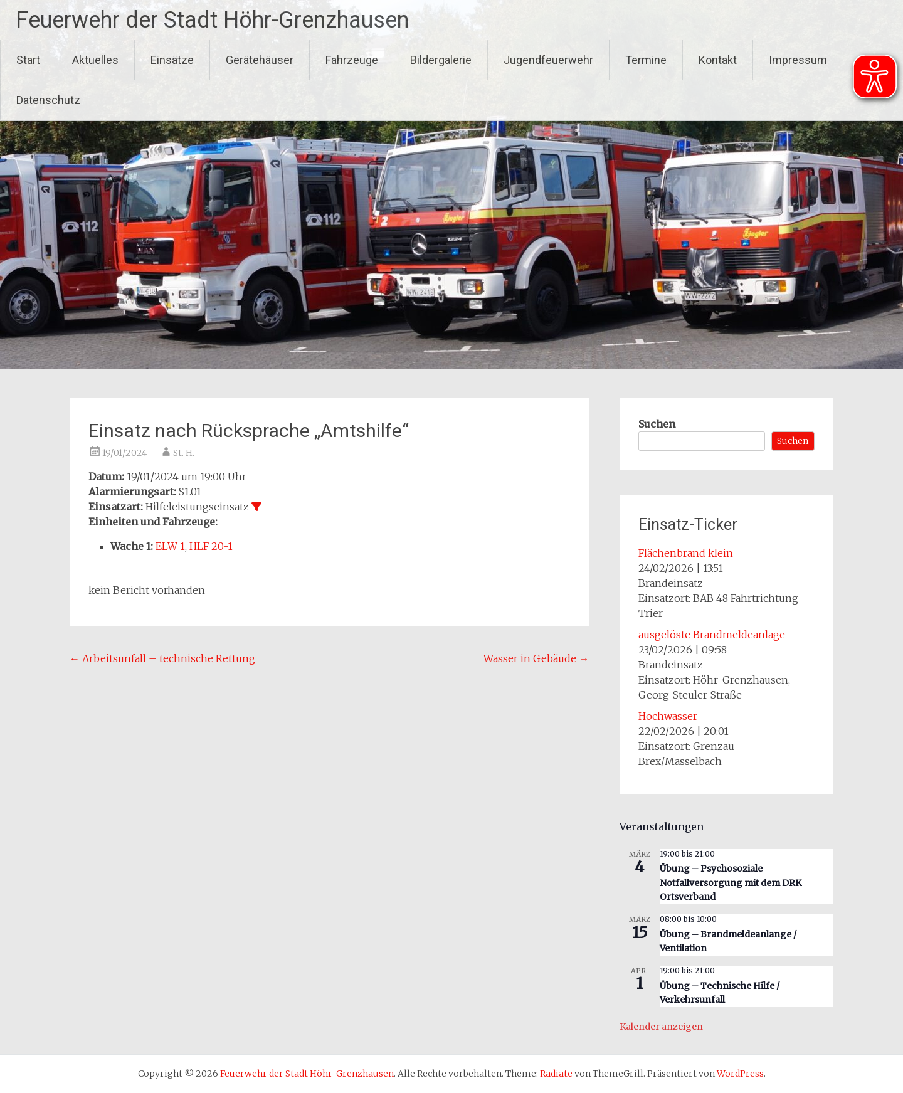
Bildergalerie (441, 59)
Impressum (798, 59)
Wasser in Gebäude (536, 658)
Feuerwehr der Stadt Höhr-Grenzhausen (212, 20)
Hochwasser (667, 716)
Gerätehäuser (259, 59)
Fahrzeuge (351, 59)
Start (28, 59)
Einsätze (172, 59)
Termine (646, 59)
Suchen (656, 424)
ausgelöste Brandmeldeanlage (711, 634)
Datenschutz (48, 100)
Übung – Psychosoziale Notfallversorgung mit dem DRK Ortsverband (730, 882)
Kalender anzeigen (661, 1026)
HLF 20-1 (211, 546)
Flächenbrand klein (685, 553)
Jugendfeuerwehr (548, 59)
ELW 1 (170, 546)
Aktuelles (95, 59)
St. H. (183, 452)
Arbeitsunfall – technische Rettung (162, 658)
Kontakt (718, 59)
